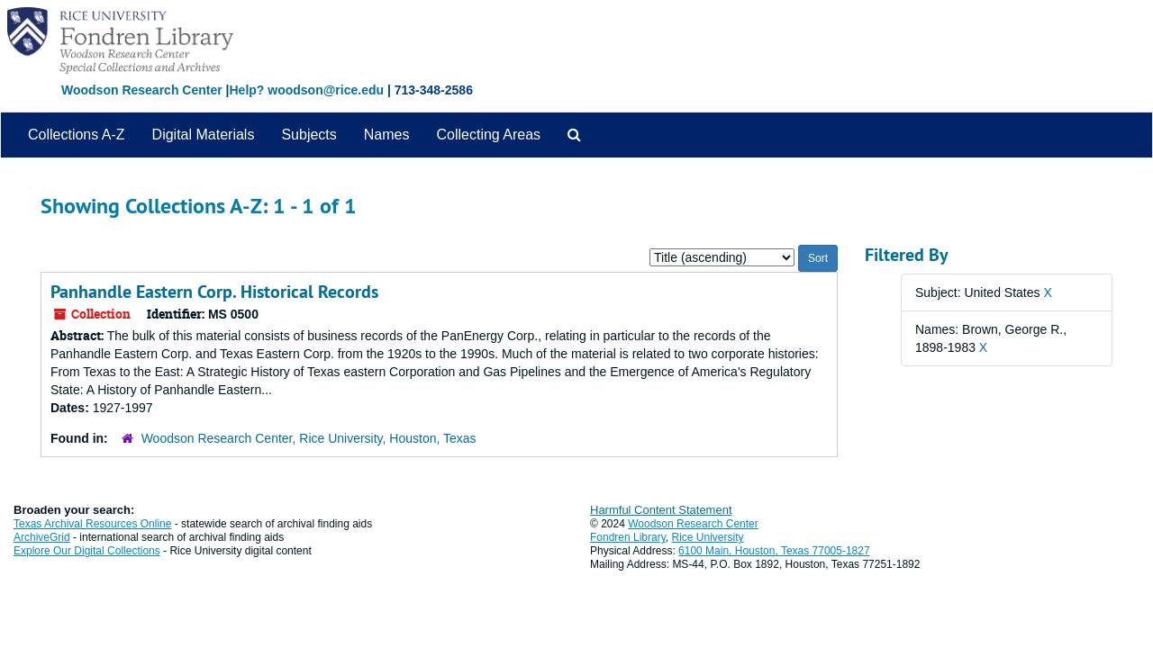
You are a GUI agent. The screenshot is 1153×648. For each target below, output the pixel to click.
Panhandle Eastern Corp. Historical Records (214, 291)
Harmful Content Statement (661, 510)
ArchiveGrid (42, 537)
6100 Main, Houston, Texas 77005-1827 (774, 550)
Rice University (708, 537)
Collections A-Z (76, 134)
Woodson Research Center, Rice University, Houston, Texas (309, 438)
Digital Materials (203, 134)
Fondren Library (628, 537)
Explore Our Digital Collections (87, 550)
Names (387, 134)
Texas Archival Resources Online (92, 524)
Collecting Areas (488, 134)
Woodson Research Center (141, 90)
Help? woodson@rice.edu (306, 90)
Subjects (308, 134)
